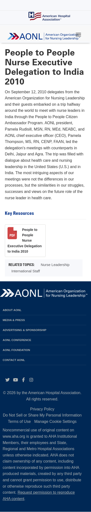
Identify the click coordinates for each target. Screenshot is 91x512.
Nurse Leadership (55, 265)
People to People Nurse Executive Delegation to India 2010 (25, 241)
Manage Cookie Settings (55, 421)
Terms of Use (19, 421)
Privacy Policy (42, 409)
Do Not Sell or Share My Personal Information (42, 415)
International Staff (25, 271)
